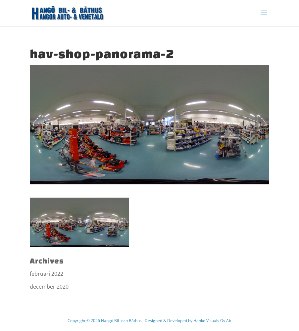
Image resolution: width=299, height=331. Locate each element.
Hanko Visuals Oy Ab (212, 320)
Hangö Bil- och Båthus (121, 320)
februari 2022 (46, 273)
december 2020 (49, 286)
